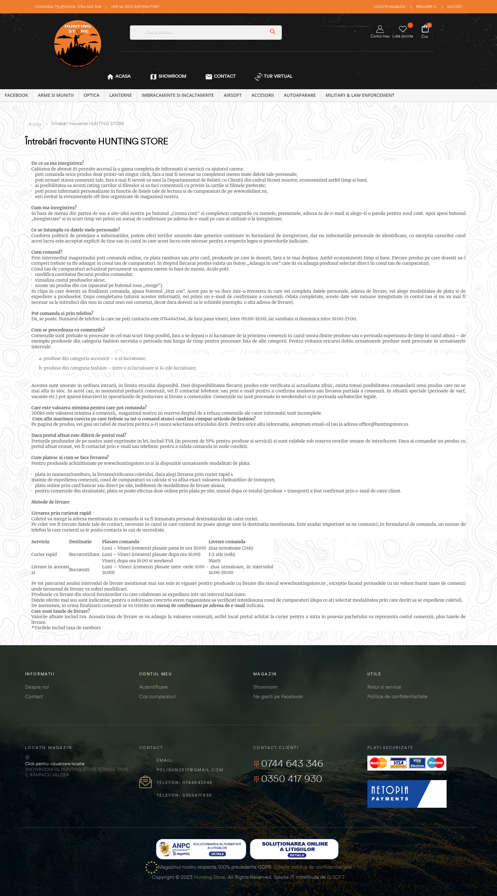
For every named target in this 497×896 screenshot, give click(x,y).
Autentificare (153, 687)
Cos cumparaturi (157, 696)
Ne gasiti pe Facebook (278, 696)
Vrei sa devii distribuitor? (135, 6)
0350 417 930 (287, 778)
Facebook (16, 95)
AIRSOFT (233, 95)
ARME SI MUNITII (56, 95)
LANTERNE (120, 95)
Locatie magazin (389, 6)
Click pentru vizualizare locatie (54, 763)
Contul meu (380, 31)
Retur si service (384, 687)
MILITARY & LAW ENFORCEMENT (360, 95)
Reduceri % (426, 6)
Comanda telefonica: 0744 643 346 (68, 6)
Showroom (265, 687)
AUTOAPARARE (300, 95)
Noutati (454, 6)
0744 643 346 (288, 763)
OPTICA (92, 95)
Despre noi (37, 687)
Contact (34, 696)
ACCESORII (262, 95)
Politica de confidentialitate (397, 696)
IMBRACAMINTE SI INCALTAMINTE (178, 95)
